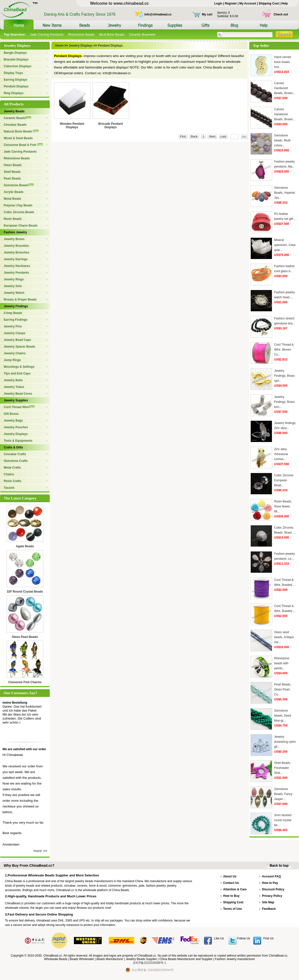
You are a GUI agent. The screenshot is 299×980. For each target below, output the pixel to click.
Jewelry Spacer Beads (19, 346)
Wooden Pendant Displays (72, 125)
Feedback (269, 909)
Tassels (9, 488)
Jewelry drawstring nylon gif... (285, 741)
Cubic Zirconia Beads (19, 212)
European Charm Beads (21, 225)
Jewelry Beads (14, 111)
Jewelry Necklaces (17, 266)
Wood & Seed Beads (18, 138)
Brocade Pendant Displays (110, 125)
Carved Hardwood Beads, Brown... (284, 88)
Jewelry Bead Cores (18, 393)
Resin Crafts (12, 481)
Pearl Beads (12, 178)
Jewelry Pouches (16, 427)
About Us (229, 876)
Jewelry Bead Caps (17, 340)
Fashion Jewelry (15, 232)
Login (218, 3)
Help (284, 3)
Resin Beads (13, 219)
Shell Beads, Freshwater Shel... (282, 768)
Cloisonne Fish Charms (25, 682)
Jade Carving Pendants (46, 34)
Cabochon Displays (17, 66)
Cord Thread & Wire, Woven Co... (284, 349)
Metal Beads (12, 198)
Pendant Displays (16, 86)
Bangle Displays (15, 53)
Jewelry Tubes (14, 387)
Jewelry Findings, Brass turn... (284, 402)
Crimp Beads (13, 313)
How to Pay (270, 883)
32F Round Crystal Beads (25, 591)
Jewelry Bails (13, 380)
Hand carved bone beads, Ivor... (282, 62)
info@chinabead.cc (158, 14)
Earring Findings (15, 319)
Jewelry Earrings (16, 259)
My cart (207, 14)
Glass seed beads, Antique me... (284, 637)
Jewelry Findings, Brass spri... (284, 375)
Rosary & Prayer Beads (20, 299)
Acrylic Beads (13, 192)
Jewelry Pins (13, 326)
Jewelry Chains (14, 353)
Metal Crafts (12, 467)
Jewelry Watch (14, 293)
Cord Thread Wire (19, 407)
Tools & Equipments (18, 440)
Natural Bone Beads (21, 131)
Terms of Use (232, 909)
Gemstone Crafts (16, 461)
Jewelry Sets (13, 286)
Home (59, 45)
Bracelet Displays (16, 59)
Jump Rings (12, 360)
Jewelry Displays (16, 434)
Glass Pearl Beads (25, 637)
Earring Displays (15, 79)
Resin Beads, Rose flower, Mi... (283, 506)
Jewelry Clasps (14, 333)
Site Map (268, 902)
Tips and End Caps (17, 373)
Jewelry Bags (13, 420)
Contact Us (231, 883)
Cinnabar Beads (15, 124)
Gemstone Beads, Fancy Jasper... (283, 794)
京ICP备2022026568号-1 (149, 963)
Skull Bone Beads (112, 34)
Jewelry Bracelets (16, 245)
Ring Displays (13, 93)
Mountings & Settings (19, 366)
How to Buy (231, 896)
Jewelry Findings (16, 306)
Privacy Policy (272, 896)
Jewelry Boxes (14, 239)
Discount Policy (273, 889)
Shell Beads (12, 172)
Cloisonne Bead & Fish (23, 145)
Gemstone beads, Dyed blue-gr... (282, 715)
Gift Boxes (11, 414)
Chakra (9, 474)
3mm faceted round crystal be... (282, 820)
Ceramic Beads (17, 118)
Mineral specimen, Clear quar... (285, 245)
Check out (281, 14)
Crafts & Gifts (13, 447)
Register (231, 3)
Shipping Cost (269, 3)
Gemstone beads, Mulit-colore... (282, 140)
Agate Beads (25, 546)
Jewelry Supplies (16, 400)
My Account (247, 3)
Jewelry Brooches (16, 252)
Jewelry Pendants (16, 272)
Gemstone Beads (19, 185)
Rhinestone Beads (81, 34)
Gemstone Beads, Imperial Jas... (284, 192)
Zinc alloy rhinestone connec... (281, 454)
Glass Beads (13, 165)
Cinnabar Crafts (15, 454)
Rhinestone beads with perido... (281, 663)
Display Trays (13, 73)
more (37, 851)
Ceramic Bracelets (142, 34)
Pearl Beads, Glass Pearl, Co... (282, 689)
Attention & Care (235, 889)
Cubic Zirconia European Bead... (283, 480)
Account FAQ (271, 876)
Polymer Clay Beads (18, 205)
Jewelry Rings (14, 279)
